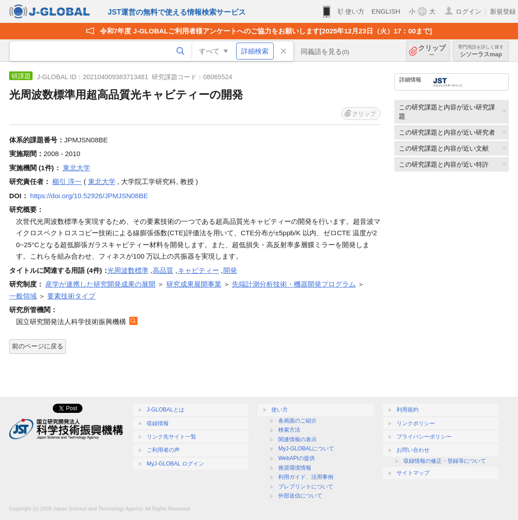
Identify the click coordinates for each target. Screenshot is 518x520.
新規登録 (503, 11)
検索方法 (289, 430)
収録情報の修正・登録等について (444, 461)
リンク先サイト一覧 (171, 436)
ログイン (468, 11)
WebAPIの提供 (296, 458)
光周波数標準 (128, 270)
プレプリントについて (305, 486)
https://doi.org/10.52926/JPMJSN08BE (89, 196)
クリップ (432, 51)
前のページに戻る (37, 346)
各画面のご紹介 (297, 420)
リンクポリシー (416, 423)
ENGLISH (385, 11)
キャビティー (198, 270)
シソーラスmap (481, 51)
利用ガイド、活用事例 (305, 477)
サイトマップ (413, 473)
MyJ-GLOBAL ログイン (175, 463)
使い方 (354, 11)
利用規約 (408, 409)
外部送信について (300, 496)
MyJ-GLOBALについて (306, 448)
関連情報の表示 (297, 439)
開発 (230, 270)
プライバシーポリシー (424, 436)
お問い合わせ (413, 450)
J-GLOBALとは (165, 409)
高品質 (163, 270)
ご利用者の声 (163, 450)
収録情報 (158, 423)
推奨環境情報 (294, 468)
